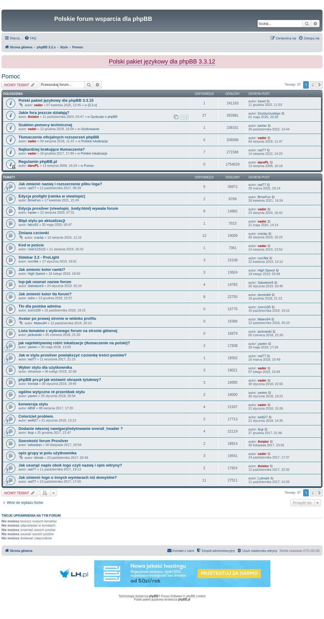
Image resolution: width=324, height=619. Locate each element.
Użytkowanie (90, 129)
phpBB (153, 596)
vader (38, 105)
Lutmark (264, 478)
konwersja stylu (33, 404)
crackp (38, 237)
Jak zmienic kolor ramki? (41, 269)
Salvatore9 (35, 286)
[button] (320, 84)
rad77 (262, 150)
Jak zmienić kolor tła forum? (44, 294)
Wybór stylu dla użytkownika (45, 367)
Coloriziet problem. (36, 416)
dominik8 (264, 295)
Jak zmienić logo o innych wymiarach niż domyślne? (67, 477)
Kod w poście (31, 245)
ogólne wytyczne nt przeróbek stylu (51, 392)
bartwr (262, 125)
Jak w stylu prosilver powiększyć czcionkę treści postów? (72, 355)
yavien (32, 347)
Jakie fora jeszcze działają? (43, 112)
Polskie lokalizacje (94, 141)
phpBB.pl (184, 599)
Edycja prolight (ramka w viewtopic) (51, 196)
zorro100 (34, 310)
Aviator (33, 116)
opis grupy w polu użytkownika (47, 453)
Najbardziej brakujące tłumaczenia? (51, 149)
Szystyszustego (269, 113)
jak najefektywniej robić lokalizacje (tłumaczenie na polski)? (74, 343)
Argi (31, 432)
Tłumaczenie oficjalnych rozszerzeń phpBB (58, 137)
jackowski (35, 334)
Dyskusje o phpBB (104, 116)
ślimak (38, 457)
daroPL (33, 165)
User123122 (37, 249)
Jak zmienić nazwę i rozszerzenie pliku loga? (60, 184)
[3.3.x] (92, 105)
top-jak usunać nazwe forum (44, 282)
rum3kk (33, 261)
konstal (33, 383)
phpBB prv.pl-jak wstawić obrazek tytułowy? (59, 379)
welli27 (33, 420)
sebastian (35, 445)
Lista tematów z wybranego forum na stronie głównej (67, 330)
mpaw (32, 212)
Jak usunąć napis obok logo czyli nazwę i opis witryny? (70, 465)
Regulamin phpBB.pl (37, 161)
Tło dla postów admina (39, 306)
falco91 (33, 224)
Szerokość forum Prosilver (43, 441)
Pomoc (10, 76)
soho (31, 298)
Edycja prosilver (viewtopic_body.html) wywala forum (68, 208)
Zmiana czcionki (33, 233)
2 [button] (313, 84)
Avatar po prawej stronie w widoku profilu (57, 318)
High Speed (36, 273)
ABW (31, 408)
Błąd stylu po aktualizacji (41, 220)
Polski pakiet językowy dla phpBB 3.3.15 (56, 100)
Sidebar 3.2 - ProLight (38, 257)
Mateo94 (40, 323)
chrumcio (34, 371)
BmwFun (34, 200)
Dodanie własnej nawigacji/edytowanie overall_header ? (70, 428)
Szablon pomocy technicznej (45, 125)
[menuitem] (30, 38)
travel (262, 101)
